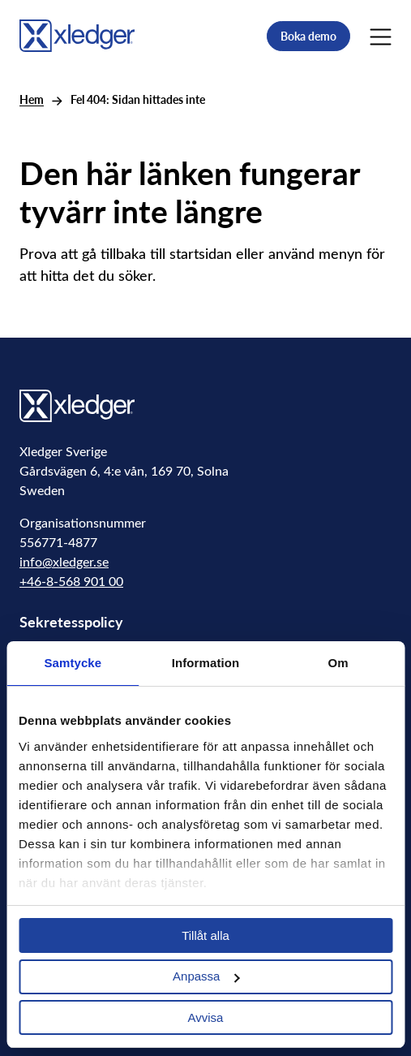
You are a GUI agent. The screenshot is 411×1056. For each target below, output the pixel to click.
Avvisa (206, 1017)
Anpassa (206, 976)
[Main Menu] (381, 36)
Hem (31, 99)
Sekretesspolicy (71, 621)
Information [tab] (206, 663)
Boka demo (308, 36)
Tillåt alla (205, 935)
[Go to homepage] (77, 34)
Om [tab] (338, 663)
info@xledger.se (64, 561)
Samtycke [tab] (72, 663)
